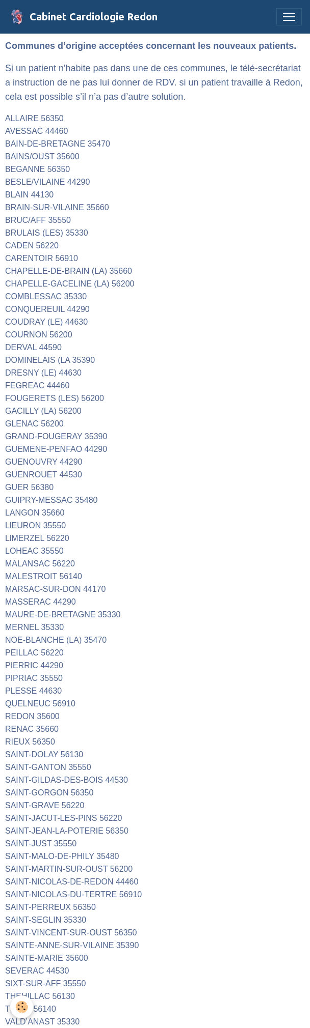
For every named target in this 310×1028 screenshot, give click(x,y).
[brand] (83, 16)
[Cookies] (21, 1006)
